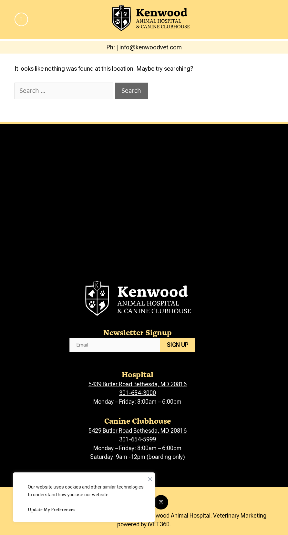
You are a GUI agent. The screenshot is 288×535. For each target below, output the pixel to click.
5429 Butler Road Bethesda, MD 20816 (137, 430)
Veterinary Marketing (239, 515)
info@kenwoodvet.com (150, 47)
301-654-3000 (137, 392)
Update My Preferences (51, 509)
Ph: (111, 47)
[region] (84, 497)
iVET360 (159, 524)
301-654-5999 (137, 439)
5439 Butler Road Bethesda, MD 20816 (137, 384)
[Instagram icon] (161, 502)
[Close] (150, 477)
